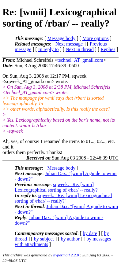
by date (90, 233)
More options (95, 38)
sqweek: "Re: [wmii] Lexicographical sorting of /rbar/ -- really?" (57, 187)
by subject (44, 238)
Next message (69, 43)
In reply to (48, 49)
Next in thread (80, 49)
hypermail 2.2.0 (66, 255)
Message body (61, 38)
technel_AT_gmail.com (80, 60)
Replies (107, 49)
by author (70, 238)
